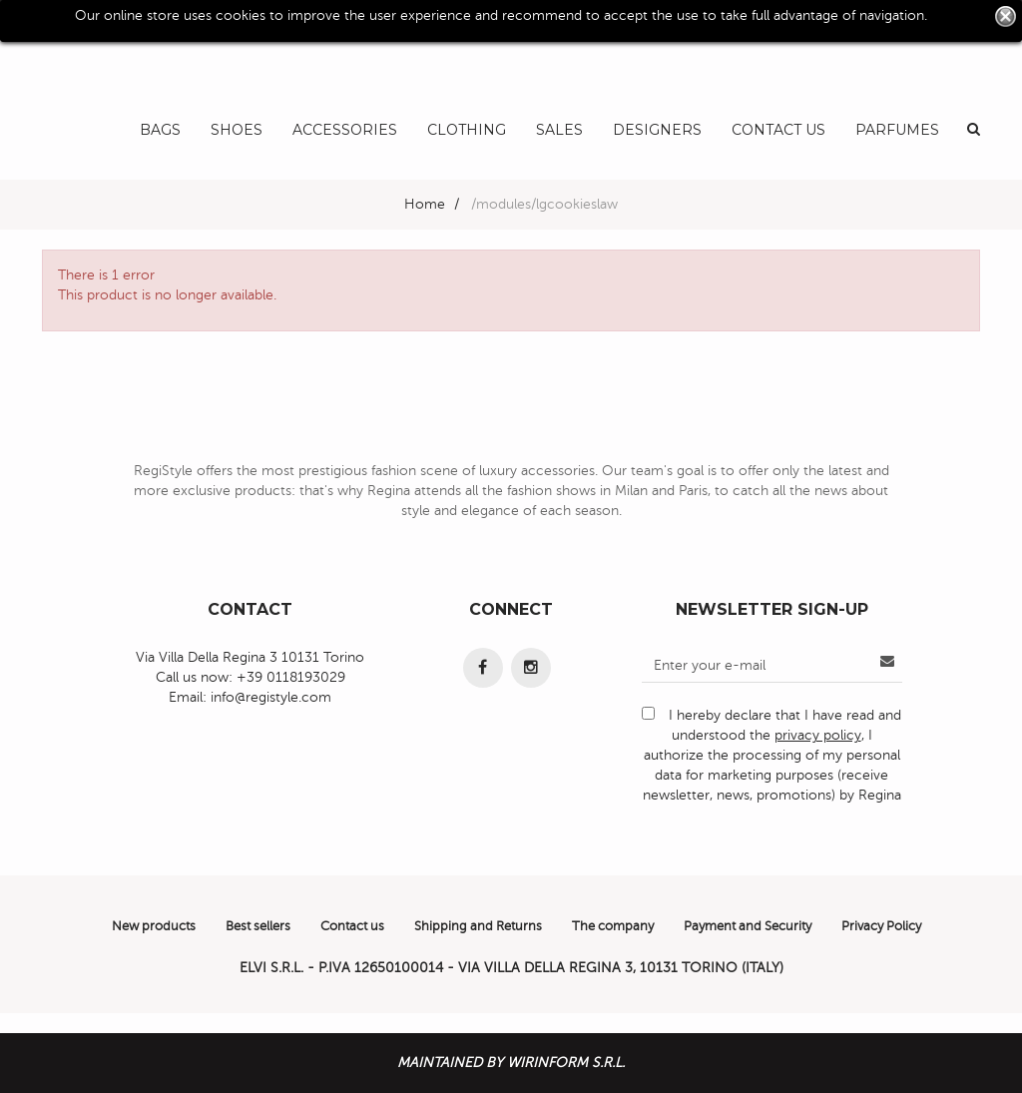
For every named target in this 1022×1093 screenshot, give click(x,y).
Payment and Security (747, 926)
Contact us (352, 926)
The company (613, 926)
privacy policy (817, 735)
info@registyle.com (271, 697)
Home (424, 204)
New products (154, 926)
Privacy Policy (881, 926)
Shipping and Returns (478, 926)
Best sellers (258, 926)
